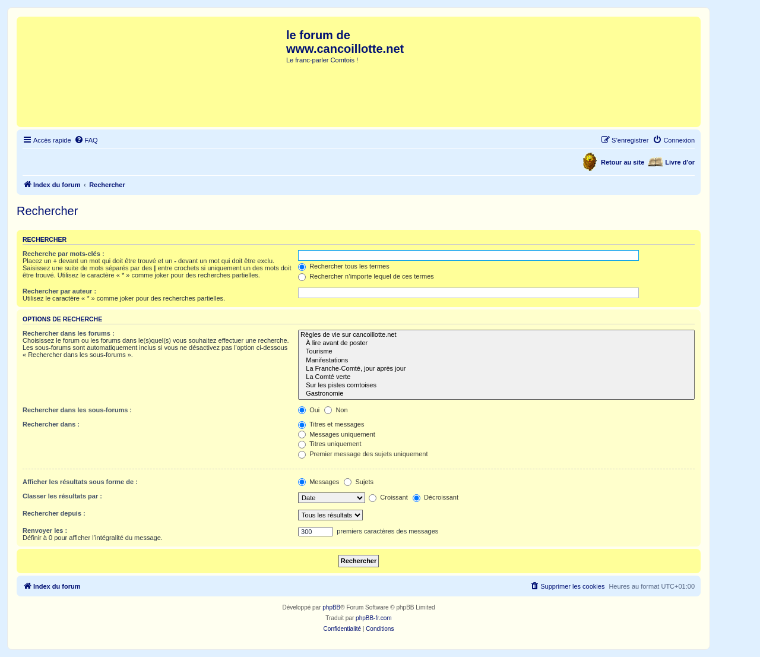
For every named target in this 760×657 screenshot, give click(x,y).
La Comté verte (496, 377)
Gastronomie (496, 394)
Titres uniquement (330, 443)
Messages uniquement (336, 434)
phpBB (331, 607)
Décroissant (435, 497)
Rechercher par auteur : (59, 291)
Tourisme (496, 352)
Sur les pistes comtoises (496, 385)
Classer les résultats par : (62, 496)
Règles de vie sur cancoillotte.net (496, 335)
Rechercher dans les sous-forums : (77, 409)
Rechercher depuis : (54, 513)
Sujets (358, 481)
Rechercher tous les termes (344, 266)
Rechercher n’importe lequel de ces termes (366, 276)
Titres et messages (331, 424)
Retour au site (622, 162)
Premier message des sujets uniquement (363, 453)
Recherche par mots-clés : (63, 253)
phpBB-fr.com (374, 618)
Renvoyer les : (45, 530)
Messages (318, 481)
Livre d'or (680, 162)
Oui (308, 409)
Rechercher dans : (51, 424)
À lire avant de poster (496, 343)
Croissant (388, 497)
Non (335, 409)
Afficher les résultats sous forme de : (80, 481)
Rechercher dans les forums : (69, 333)
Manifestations (496, 360)
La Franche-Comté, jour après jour (496, 369)
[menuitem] (86, 140)
